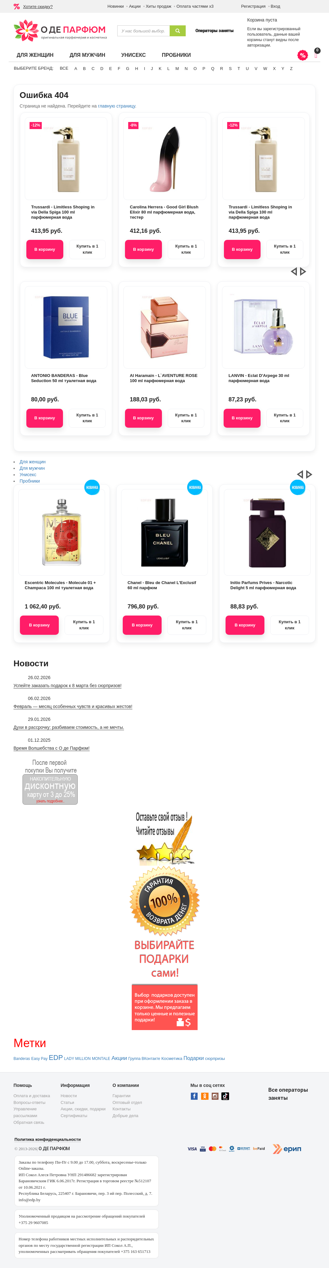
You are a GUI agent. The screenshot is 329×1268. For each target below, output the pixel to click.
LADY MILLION (77, 1058)
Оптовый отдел (127, 1102)
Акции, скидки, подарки (83, 1108)
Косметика (171, 1058)
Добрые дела (125, 1115)
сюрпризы (215, 1058)
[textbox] (143, 30)
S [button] (230, 68)
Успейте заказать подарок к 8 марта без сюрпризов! (67, 685)
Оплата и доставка (31, 1095)
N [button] (186, 68)
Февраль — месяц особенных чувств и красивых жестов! (72, 706)
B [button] (84, 68)
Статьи (67, 1102)
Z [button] (291, 68)
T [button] (238, 68)
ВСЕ (64, 68)
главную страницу (116, 106)
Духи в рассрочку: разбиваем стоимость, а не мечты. (68, 727)
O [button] (195, 68)
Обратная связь (28, 1122)
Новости (69, 1095)
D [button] (101, 68)
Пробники (176, 55)
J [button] (152, 68)
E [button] (110, 68)
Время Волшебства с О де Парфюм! (51, 748)
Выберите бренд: (33, 68)
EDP (56, 1058)
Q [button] (212, 68)
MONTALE (101, 1058)
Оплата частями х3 (194, 6)
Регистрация (253, 6)
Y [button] (282, 68)
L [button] (168, 68)
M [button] (177, 68)
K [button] (160, 68)
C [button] (93, 68)
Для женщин (35, 55)
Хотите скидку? (38, 6)
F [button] (119, 68)
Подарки (193, 1058)
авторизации (258, 45)
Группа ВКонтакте (144, 1058)
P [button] (203, 68)
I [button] (144, 68)
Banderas (21, 1058)
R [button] (221, 68)
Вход (275, 6)
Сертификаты (74, 1115)
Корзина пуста (262, 19)
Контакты (121, 1108)
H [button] (136, 68)
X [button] (274, 68)
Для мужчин (87, 55)
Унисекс (133, 55)
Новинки (115, 6)
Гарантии (121, 1095)
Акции (134, 6)
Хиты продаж (159, 6)
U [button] (247, 68)
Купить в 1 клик (87, 249)
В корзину (44, 249)
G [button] (127, 68)
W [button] (265, 68)
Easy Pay (39, 1058)
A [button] (76, 68)
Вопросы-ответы (29, 1102)
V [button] (255, 68)
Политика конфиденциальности (47, 1139)
